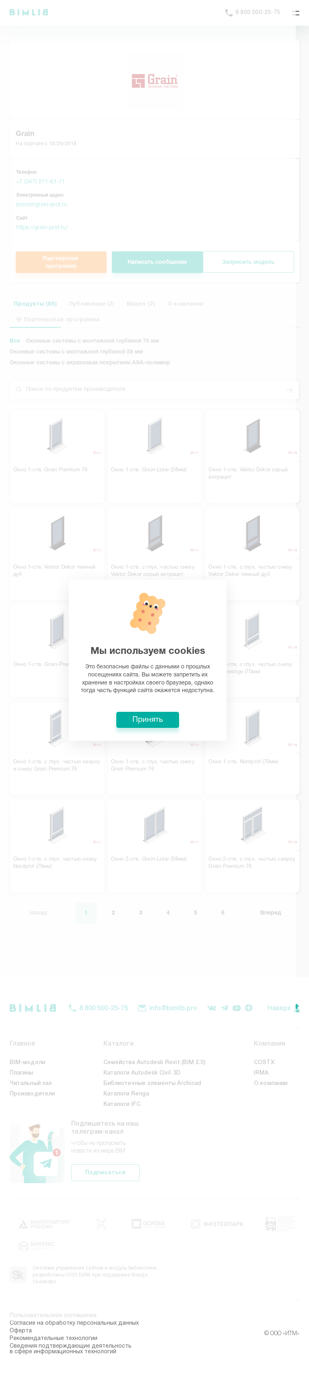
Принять (154, 750)
